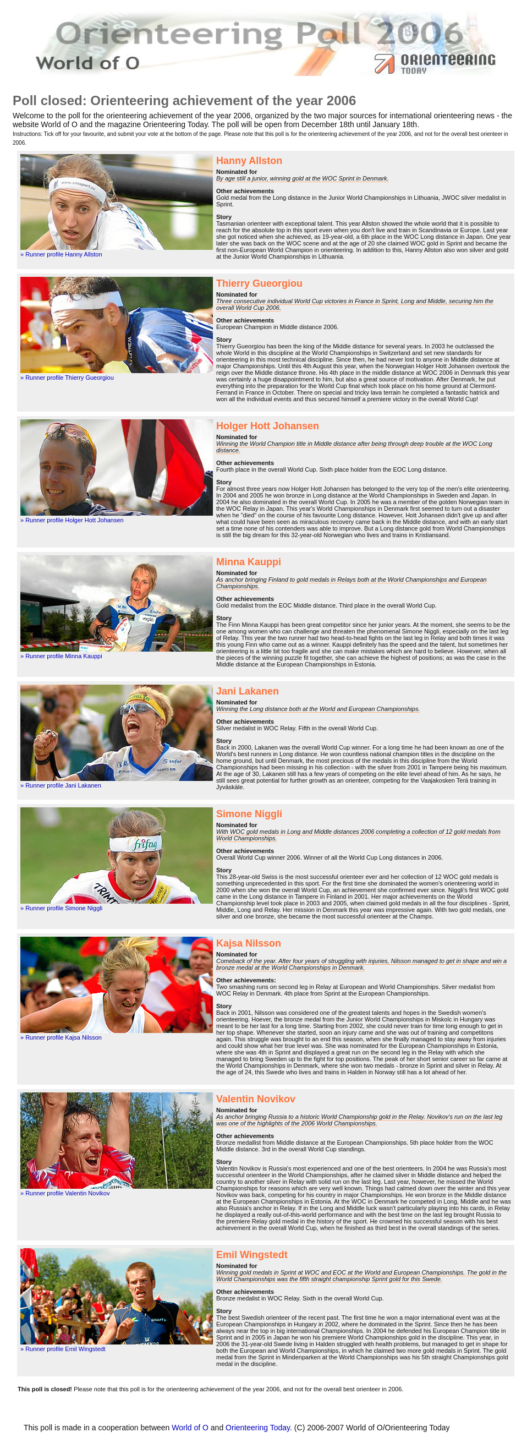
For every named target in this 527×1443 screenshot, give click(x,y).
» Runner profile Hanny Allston (61, 254)
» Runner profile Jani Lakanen (60, 785)
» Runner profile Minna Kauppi (61, 656)
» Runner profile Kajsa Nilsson (61, 1037)
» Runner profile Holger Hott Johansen (72, 520)
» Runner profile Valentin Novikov (64, 1193)
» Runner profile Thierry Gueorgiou (67, 377)
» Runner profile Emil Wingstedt (63, 1349)
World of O (190, 1427)
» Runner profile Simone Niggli (61, 908)
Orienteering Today (258, 1427)
